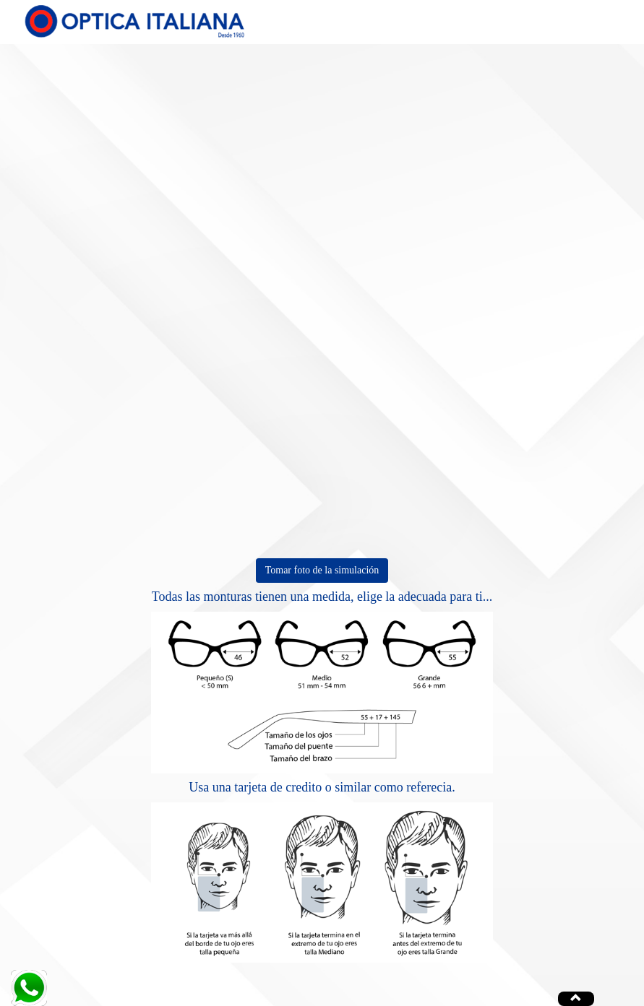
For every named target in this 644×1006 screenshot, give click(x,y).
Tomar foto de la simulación (322, 570)
